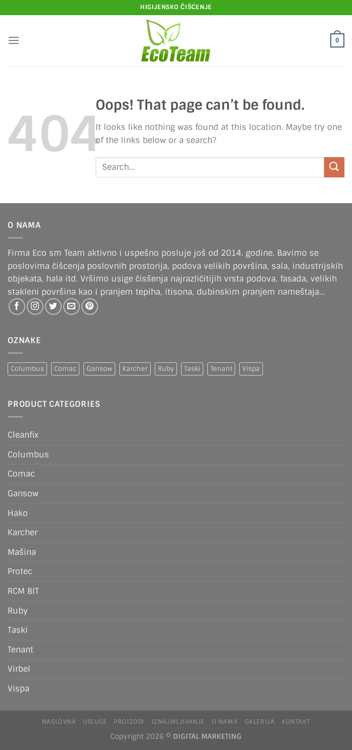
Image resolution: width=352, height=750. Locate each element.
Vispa (18, 688)
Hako (18, 513)
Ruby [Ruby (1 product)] (166, 368)
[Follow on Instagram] (35, 306)
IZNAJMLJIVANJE (178, 722)
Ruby (18, 610)
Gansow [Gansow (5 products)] (99, 368)
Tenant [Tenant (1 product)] (221, 368)
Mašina (22, 552)
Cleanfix (23, 435)
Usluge (95, 722)
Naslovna (59, 722)
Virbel (19, 669)
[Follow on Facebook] (17, 306)
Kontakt (296, 722)
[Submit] (334, 167)
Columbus (28, 454)
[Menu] (14, 40)
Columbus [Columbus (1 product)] (27, 368)
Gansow (23, 493)
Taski (18, 630)
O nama (225, 722)
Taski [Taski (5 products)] (192, 368)
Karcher (22, 532)
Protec (20, 571)
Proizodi (129, 722)
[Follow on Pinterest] (89, 306)
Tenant (20, 649)
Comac (21, 473)
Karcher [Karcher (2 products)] (135, 368)
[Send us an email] (71, 306)
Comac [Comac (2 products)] (65, 368)
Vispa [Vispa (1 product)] (251, 368)
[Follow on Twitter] (53, 306)
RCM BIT (23, 591)
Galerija (260, 722)
